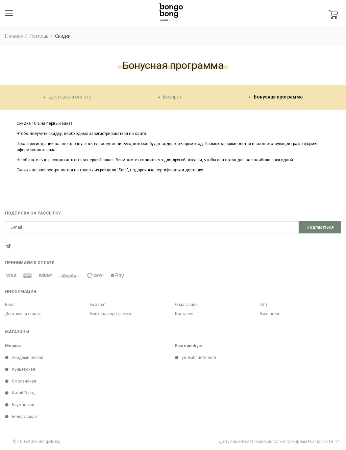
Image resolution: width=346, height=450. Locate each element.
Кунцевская (23, 369)
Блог (9, 304)
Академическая (27, 357)
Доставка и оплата (70, 97)
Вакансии (269, 313)
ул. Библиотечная (199, 357)
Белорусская (24, 416)
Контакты (184, 313)
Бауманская (23, 404)
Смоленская (24, 381)
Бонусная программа (278, 97)
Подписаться (319, 227)
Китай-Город (23, 393)
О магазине (186, 304)
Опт (263, 304)
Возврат (172, 97)
